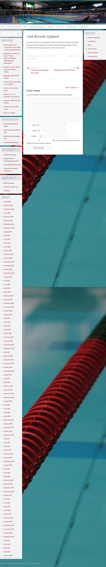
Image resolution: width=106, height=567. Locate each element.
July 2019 (7, 379)
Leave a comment (71, 87)
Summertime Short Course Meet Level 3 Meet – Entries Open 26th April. (12, 47)
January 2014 (8, 555)
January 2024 (8, 258)
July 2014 (7, 540)
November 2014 (9, 529)
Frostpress (36, 563)
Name (31, 125)
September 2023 (9, 273)
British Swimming (10, 155)
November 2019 (9, 363)
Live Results (92, 41)
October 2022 (8, 311)
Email (31, 131)
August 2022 (8, 315)
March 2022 (8, 333)
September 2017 (9, 435)
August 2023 (8, 277)
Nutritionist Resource (11, 187)
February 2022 (8, 337)
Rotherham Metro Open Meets (37, 26)
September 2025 (9, 209)
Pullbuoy (7, 191)
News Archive (60, 26)
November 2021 (9, 345)
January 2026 (8, 205)
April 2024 (7, 247)
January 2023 (8, 299)
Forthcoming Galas (94, 38)
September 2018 (9, 397)
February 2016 (8, 480)
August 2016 (8, 465)
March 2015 (8, 514)
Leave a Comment (74, 56)
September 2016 (9, 461)
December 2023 (9, 262)
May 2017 (7, 446)
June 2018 (7, 409)
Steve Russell (32, 56)
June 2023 (7, 284)
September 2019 (9, 371)
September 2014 (9, 537)
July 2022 (7, 318)
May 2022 (7, 326)
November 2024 (9, 224)
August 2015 (8, 495)
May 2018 (7, 412)
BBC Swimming (9, 183)
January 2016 (8, 484)
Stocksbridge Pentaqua (11, 142)
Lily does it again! (9, 113)
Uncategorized (92, 56)
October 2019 (8, 367)
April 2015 (7, 510)
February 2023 (8, 296)
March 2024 (8, 251)
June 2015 (7, 503)
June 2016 (7, 473)
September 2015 (9, 491)
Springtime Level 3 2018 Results (64, 70)
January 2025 (8, 220)
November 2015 (9, 488)
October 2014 (8, 533)
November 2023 (9, 266)
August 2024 (8, 232)
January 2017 (8, 458)
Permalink (53, 56)
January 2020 (8, 356)
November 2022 (9, 307)
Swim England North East (12, 165)
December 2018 (9, 394)
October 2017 (8, 431)
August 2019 (8, 375)
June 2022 (7, 322)
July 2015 (7, 499)
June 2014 (7, 544)
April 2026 (7, 202)
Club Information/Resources (14, 26)
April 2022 (7, 330)
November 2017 (9, 427)
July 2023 (7, 281)
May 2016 (7, 476)
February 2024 (8, 254)
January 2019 (8, 390)
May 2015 (7, 507)
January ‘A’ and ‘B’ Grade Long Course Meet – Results (12, 69)
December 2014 (9, 525)
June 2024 (7, 239)
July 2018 (7, 405)
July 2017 (7, 439)
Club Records (51, 26)
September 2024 (9, 228)
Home (2, 26)
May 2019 (7, 382)
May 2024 (7, 243)
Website (33, 136)
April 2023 (7, 292)
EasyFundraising (83, 26)
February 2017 (8, 454)
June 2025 (7, 213)
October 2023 (8, 269)
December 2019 (9, 360)
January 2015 (8, 522)
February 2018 (8, 420)
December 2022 (9, 303)
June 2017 (7, 443)
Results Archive (93, 53)
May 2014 (7, 548)
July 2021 (7, 352)
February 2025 (8, 217)
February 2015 (8, 518)
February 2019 (8, 386)
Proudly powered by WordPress (11, 563)
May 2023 (7, 288)
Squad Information (71, 26)
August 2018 (8, 401)
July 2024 (7, 235)
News (25, 26)
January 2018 (8, 424)
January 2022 (8, 341)
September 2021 (9, 348)
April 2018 (7, 416)
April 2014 (7, 552)
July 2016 (7, 469)
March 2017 (8, 450)
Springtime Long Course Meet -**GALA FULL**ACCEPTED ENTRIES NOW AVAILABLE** (12, 58)
